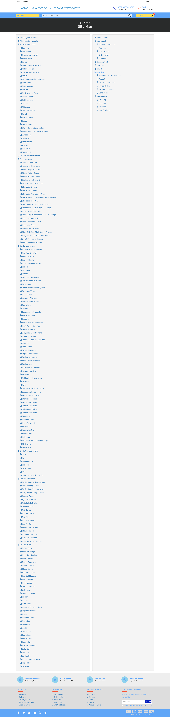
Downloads (103, 59)
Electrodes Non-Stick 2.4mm (33, 194)
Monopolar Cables (29, 225)
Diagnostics (26, 52)
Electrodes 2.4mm (29, 187)
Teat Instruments (29, 646)
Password (102, 48)
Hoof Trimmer (27, 580)
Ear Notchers (27, 559)
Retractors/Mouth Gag (31, 395)
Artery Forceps (28, 69)
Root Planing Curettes (31, 326)
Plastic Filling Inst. (29, 316)
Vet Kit (25, 628)
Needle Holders (28, 420)
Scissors (25, 62)
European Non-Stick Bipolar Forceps (36, 208)
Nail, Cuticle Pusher (30, 503)
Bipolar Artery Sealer (30, 173)
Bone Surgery (27, 86)
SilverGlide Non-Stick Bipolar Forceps (37, 232)
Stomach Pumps (28, 552)
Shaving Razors (28, 531)
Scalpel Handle (28, 260)
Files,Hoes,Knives (29, 336)
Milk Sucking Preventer (31, 659)
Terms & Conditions (106, 89)
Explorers (26, 270)
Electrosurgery (26, 159)
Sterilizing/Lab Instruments (33, 389)
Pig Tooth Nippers (29, 611)
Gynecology (26, 135)
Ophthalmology (28, 100)
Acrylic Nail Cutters (30, 527)
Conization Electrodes (31, 166)
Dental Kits (26, 448)
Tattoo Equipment (29, 562)
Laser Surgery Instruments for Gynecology (39, 215)
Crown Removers (29, 350)
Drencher (26, 653)
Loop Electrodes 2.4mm (31, 218)
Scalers (25, 267)
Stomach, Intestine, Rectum (33, 128)
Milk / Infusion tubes (30, 555)
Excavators (26, 284)
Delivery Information (107, 83)
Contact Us (103, 93)
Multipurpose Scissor (30, 534)
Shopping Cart (102, 62)
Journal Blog (102, 96)
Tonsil (24, 114)
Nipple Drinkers (28, 566)
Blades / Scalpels (29, 593)
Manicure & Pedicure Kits (32, 541)
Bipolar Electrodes (29, 163)
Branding (102, 100)
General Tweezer (28, 496)
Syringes (25, 382)
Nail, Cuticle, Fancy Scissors (33, 493)
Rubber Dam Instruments (32, 378)
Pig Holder (26, 663)
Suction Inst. (27, 364)
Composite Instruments (31, 312)
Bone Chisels (27, 347)
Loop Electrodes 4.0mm (31, 222)
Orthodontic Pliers (29, 406)
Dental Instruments (27, 246)
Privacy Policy (104, 86)
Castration (26, 621)
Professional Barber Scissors (33, 482)
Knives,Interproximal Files (32, 323)
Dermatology (27, 125)
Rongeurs (26, 416)
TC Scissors (26, 444)
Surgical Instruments (28, 45)
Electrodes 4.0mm (29, 191)
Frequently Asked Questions (110, 76)
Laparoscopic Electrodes (31, 211)
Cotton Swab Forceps (30, 72)
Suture (25, 76)
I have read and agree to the (137, 706)
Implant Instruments (30, 354)
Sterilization (27, 142)
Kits (23, 472)
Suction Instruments (30, 357)
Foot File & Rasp (28, 521)
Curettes (25, 319)
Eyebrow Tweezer (29, 500)
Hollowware (26, 149)
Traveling (102, 107)
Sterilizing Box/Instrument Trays (35, 441)
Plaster (25, 90)
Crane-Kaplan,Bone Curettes (33, 340)
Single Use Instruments (29, 451)
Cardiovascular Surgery (31, 93)
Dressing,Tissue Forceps (31, 65)
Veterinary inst (26, 545)
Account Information (107, 45)
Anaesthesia (27, 59)
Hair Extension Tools (30, 538)
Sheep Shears (27, 569)
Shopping (102, 103)
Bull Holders (27, 639)
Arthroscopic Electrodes (31, 170)
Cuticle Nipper (28, 507)
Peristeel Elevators (30, 253)
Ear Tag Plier (27, 656)
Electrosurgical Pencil (30, 201)
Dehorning (26, 625)
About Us (102, 79)
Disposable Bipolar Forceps (32, 184)
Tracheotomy (27, 118)
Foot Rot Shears (28, 573)
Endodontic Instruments (31, 392)
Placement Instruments (31, 302)
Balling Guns (27, 548)
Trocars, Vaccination (30, 55)
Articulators (27, 434)
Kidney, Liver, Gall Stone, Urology (35, 131)
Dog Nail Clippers (29, 576)
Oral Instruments (29, 111)
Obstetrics (26, 138)
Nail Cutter (26, 510)
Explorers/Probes (29, 291)
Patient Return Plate (30, 229)
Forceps (25, 385)
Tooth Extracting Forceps (32, 250)
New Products (104, 110)
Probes (25, 274)
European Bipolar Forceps (32, 243)
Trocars (25, 614)
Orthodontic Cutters (30, 409)
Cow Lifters (26, 635)
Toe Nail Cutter (28, 514)
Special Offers (102, 38)
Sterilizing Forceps (29, 399)
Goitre (24, 121)
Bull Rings (26, 590)
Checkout (100, 65)
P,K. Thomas (27, 295)
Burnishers (26, 305)
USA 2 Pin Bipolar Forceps (30, 156)
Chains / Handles (28, 587)
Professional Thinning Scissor (33, 489)
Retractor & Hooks (29, 402)
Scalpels (25, 48)
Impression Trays (28, 430)
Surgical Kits (27, 152)
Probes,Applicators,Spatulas (33, 79)
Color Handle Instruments (32, 475)
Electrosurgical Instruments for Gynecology (39, 197)
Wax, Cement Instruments (32, 333)
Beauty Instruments (28, 479)
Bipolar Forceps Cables (31, 177)
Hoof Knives (27, 583)
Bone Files (26, 343)
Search (99, 69)
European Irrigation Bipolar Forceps (36, 204)
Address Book (104, 52)
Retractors (26, 83)
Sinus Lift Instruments (31, 361)
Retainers (26, 375)
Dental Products (28, 329)
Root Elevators (28, 257)
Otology (25, 104)
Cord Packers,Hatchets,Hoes (33, 288)
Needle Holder (28, 618)
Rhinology (26, 107)
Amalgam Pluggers (29, 298)
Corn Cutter (27, 524)
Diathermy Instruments (31, 180)
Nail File (25, 517)
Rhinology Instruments (29, 38)
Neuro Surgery (28, 97)
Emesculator (27, 642)
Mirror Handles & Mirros (31, 263)
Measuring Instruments (31, 368)
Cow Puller (26, 632)
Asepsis (25, 145)
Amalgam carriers (29, 371)
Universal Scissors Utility (32, 607)
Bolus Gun (26, 649)
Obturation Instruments (31, 281)
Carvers (25, 309)
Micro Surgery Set (29, 423)
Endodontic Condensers (31, 277)
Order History (104, 55)
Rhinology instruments (29, 41)
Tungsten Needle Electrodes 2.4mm (36, 236)
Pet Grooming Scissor (30, 486)
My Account (101, 41)
